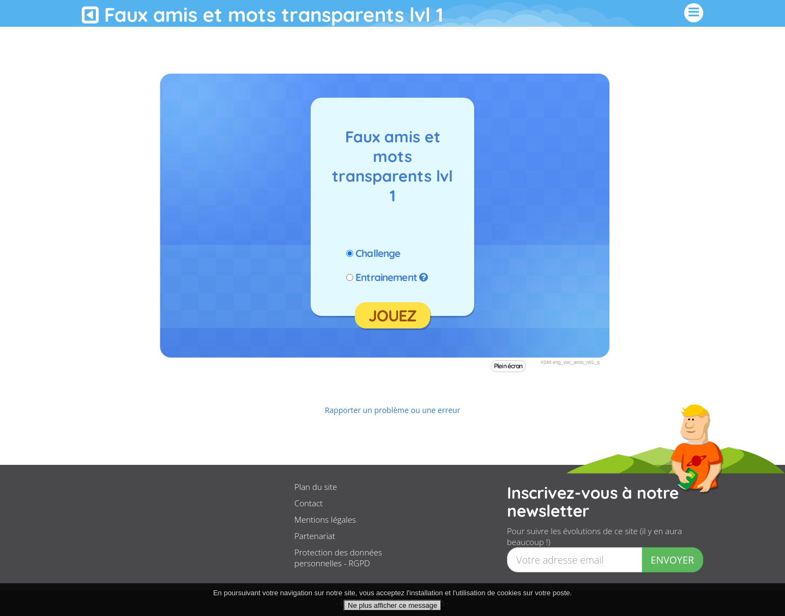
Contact (308, 503)
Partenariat (314, 535)
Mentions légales (325, 519)
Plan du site (315, 486)
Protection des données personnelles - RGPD (338, 558)
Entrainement (386, 277)
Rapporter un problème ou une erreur (393, 410)
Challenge (377, 253)
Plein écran (508, 366)
